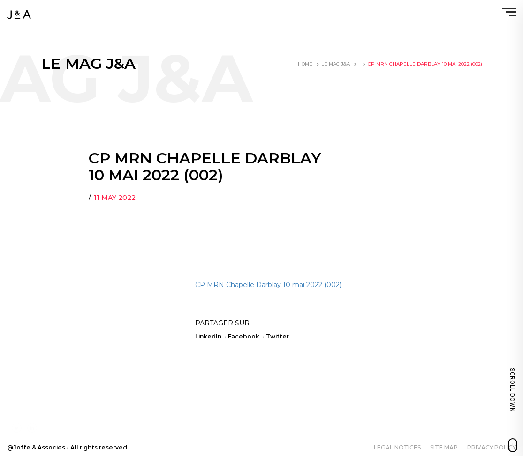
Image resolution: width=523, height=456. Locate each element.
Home (305, 64)
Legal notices (397, 447)
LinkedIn (208, 336)
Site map (444, 447)
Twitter (277, 336)
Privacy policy (491, 447)
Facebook (243, 336)
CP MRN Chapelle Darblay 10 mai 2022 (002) (268, 284)
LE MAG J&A (335, 64)
